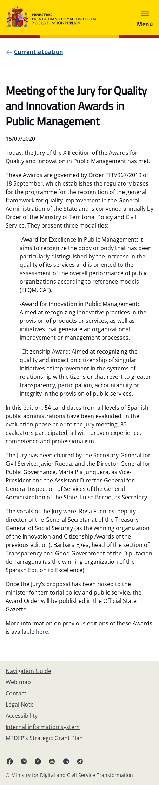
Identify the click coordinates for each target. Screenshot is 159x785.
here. (42, 631)
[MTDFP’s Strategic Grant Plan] (44, 738)
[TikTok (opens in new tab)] (80, 761)
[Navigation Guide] (28, 671)
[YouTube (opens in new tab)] (52, 761)
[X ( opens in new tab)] (38, 761)
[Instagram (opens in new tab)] (24, 761)
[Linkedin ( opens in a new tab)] (66, 761)
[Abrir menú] (145, 18)
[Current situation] (38, 52)
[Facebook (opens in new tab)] (10, 761)
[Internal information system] (43, 727)
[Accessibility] (22, 715)
